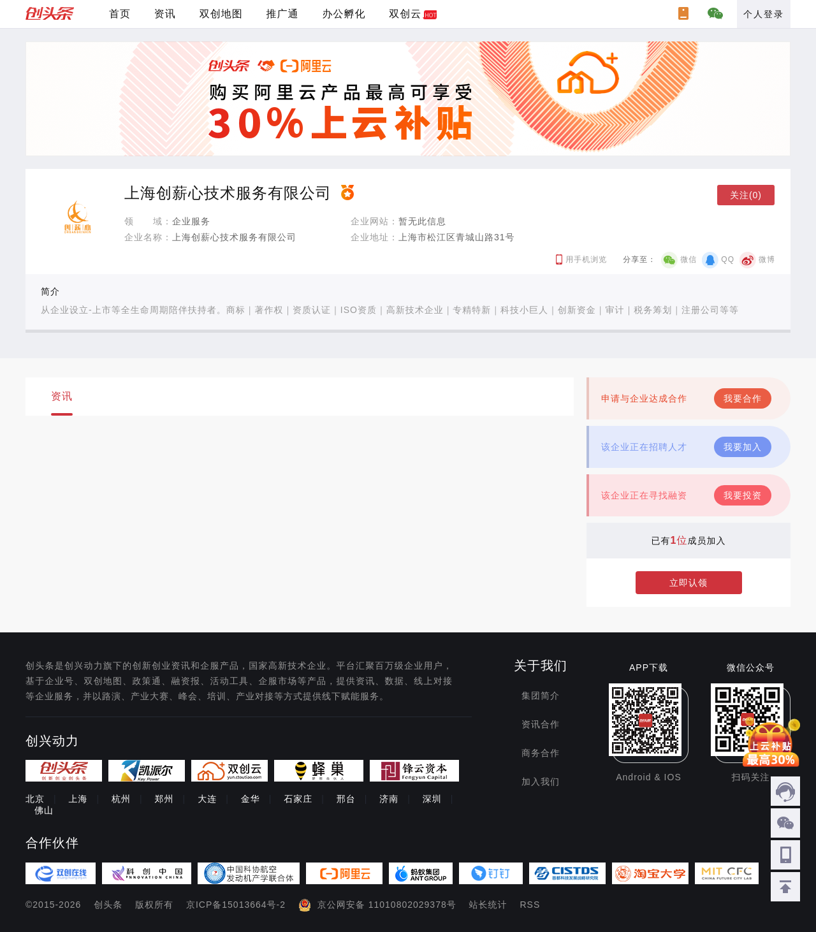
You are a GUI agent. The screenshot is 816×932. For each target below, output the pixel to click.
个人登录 (763, 14)
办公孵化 (343, 13)
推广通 (282, 13)
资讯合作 (540, 724)
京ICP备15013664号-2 (236, 904)
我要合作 (743, 398)
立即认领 (688, 583)
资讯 (165, 13)
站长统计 (488, 904)
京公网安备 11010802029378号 (386, 904)
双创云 (405, 13)
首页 (120, 13)
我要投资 (743, 495)
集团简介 (540, 695)
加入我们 (540, 781)
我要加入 (743, 447)
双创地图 (221, 13)
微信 (688, 259)
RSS (530, 904)
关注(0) (746, 195)
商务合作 (540, 753)
